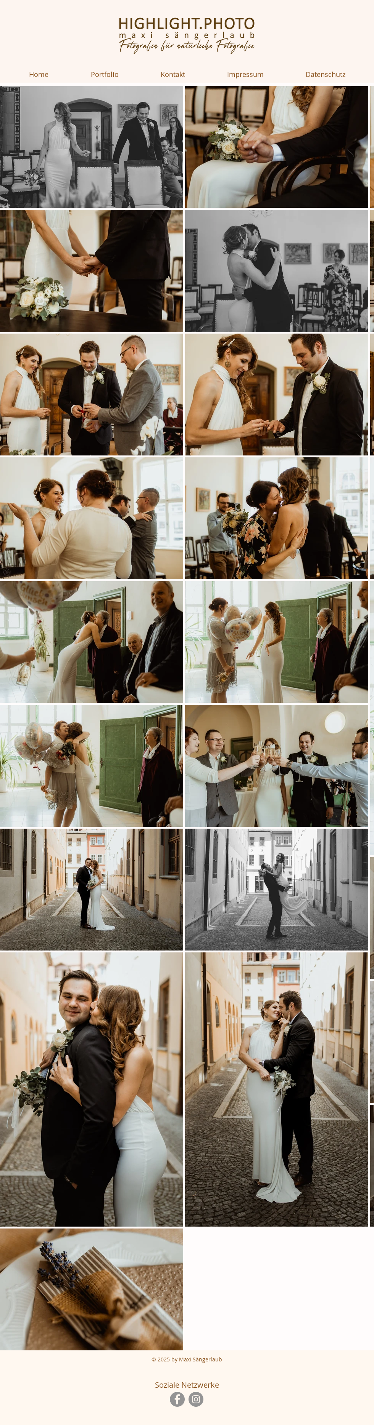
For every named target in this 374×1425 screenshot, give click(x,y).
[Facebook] (177, 1399)
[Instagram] (196, 1399)
